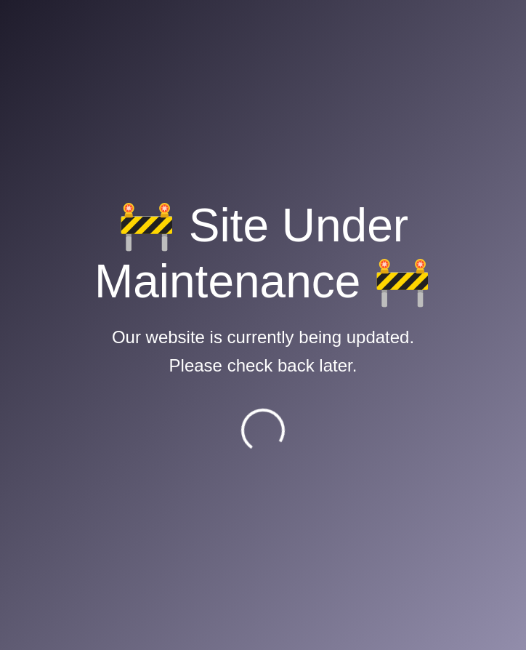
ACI (84, 426)
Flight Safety (105, 293)
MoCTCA (97, 377)
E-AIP (88, 260)
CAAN (89, 277)
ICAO (88, 394)
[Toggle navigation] (430, 24)
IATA (86, 410)
